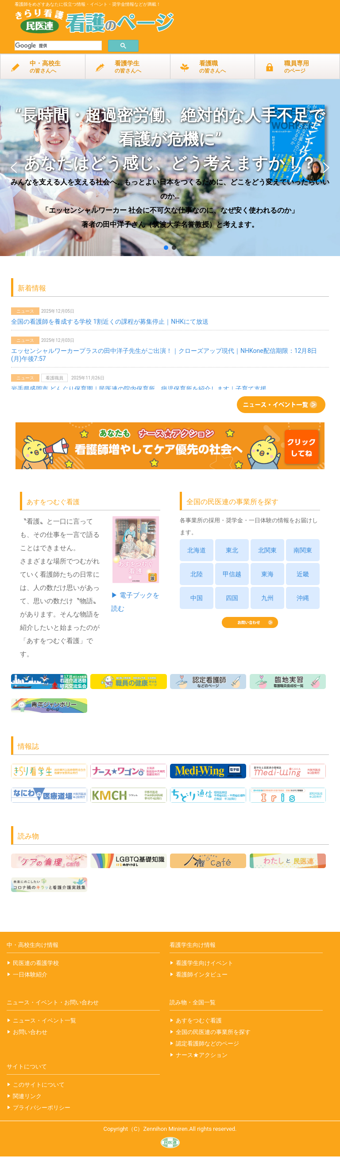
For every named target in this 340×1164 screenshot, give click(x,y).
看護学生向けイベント (204, 963)
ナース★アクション (202, 1055)
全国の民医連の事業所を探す (213, 1032)
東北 (232, 550)
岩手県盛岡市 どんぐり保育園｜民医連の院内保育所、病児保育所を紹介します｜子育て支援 (139, 388)
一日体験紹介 (30, 974)
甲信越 (232, 574)
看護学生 (127, 68)
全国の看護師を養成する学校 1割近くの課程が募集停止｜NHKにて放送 (110, 321)
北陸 (196, 574)
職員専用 (297, 68)
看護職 (212, 68)
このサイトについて (39, 1084)
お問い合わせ (30, 1032)
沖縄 (303, 597)
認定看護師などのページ (207, 1043)
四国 (232, 597)
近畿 (303, 574)
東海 (267, 574)
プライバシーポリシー (41, 1107)
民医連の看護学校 (36, 963)
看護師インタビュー (202, 974)
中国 (196, 597)
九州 (267, 597)
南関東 (303, 550)
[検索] (57, 45)
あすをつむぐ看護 (199, 1020)
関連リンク (27, 1096)
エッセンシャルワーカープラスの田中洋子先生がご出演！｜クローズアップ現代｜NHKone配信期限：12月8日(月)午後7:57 (164, 354)
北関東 (267, 550)
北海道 (196, 550)
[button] (170, 167)
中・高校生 (42, 68)
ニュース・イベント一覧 (44, 1020)
